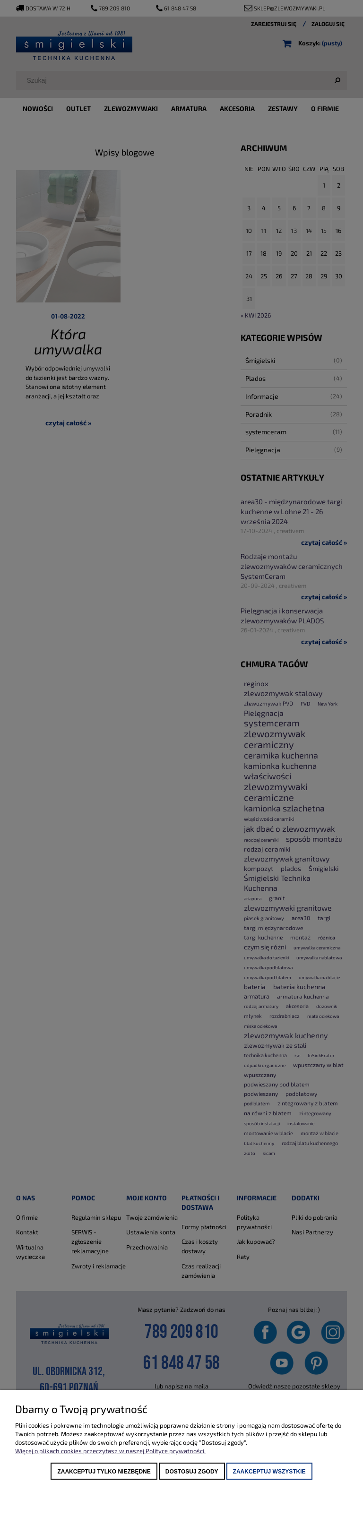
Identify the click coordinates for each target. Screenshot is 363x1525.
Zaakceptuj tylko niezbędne (103, 1471)
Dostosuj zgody (191, 1471)
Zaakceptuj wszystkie (269, 1471)
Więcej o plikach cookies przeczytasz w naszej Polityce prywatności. (110, 1451)
